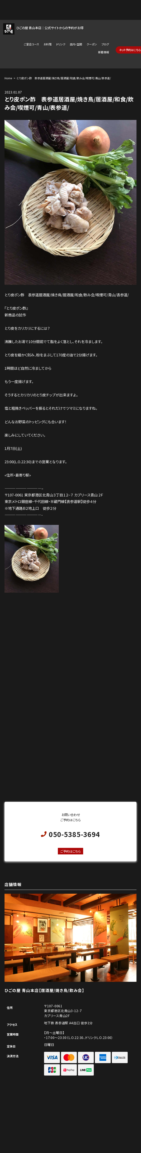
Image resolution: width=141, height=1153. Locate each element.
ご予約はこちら (70, 851)
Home (8, 78)
